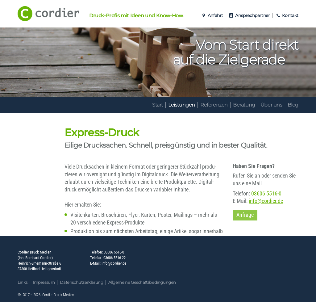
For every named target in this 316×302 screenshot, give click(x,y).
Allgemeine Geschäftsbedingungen (142, 282)
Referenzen (214, 105)
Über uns (271, 105)
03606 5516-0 (266, 194)
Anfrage (245, 215)
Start (157, 105)
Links (22, 282)
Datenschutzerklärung (81, 282)
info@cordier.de (266, 201)
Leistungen (181, 105)
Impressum (44, 282)
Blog (293, 105)
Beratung (244, 105)
